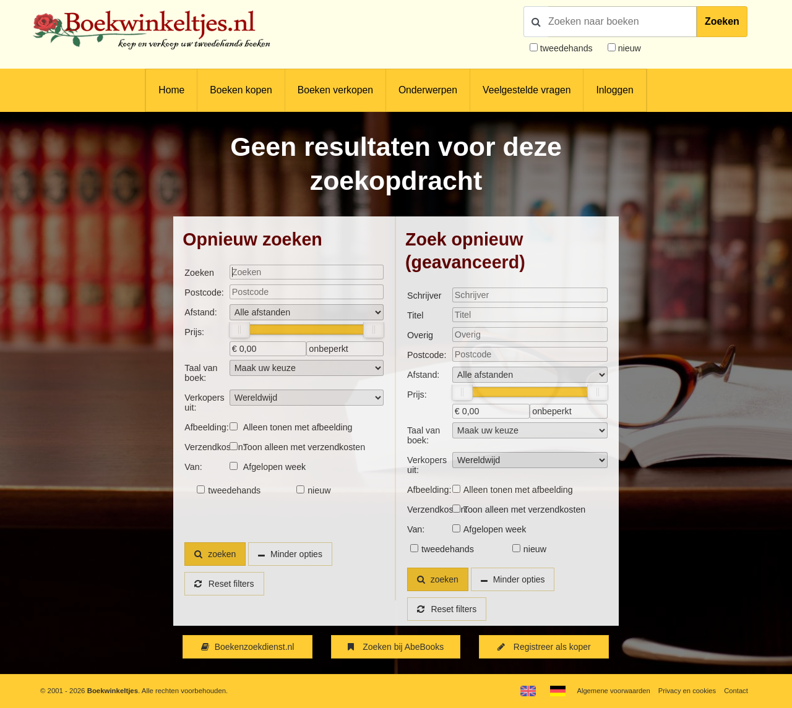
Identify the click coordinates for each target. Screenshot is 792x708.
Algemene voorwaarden (611, 690)
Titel (415, 315)
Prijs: (194, 332)
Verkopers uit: (204, 402)
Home (171, 90)
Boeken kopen (241, 90)
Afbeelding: (206, 427)
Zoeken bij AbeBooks (395, 647)
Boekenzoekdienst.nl (247, 647)
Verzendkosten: (206, 447)
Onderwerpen (427, 90)
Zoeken (722, 21)
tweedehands (566, 48)
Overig (420, 335)
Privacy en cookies (685, 690)
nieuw (628, 48)
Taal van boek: (200, 373)
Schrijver (424, 296)
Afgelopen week (274, 467)
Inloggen (614, 90)
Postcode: (203, 292)
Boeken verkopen (335, 90)
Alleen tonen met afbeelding (298, 427)
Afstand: (200, 312)
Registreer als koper (544, 647)
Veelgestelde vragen (526, 90)
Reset (224, 584)
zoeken (215, 554)
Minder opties (298, 554)
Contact (736, 690)
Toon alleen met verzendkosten (304, 447)
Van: (193, 467)
